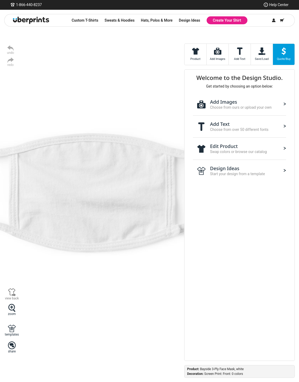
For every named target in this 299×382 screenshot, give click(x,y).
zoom (12, 314)
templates (12, 334)
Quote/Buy (284, 59)
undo (10, 52)
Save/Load (261, 59)
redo (10, 64)
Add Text (239, 59)
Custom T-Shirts (85, 20)
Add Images (217, 59)
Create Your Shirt (227, 20)
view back (12, 298)
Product (195, 59)
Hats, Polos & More (156, 20)
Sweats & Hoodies (119, 20)
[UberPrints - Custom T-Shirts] (31, 20)
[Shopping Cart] (282, 20)
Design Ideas (189, 20)
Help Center (278, 5)
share (12, 351)
